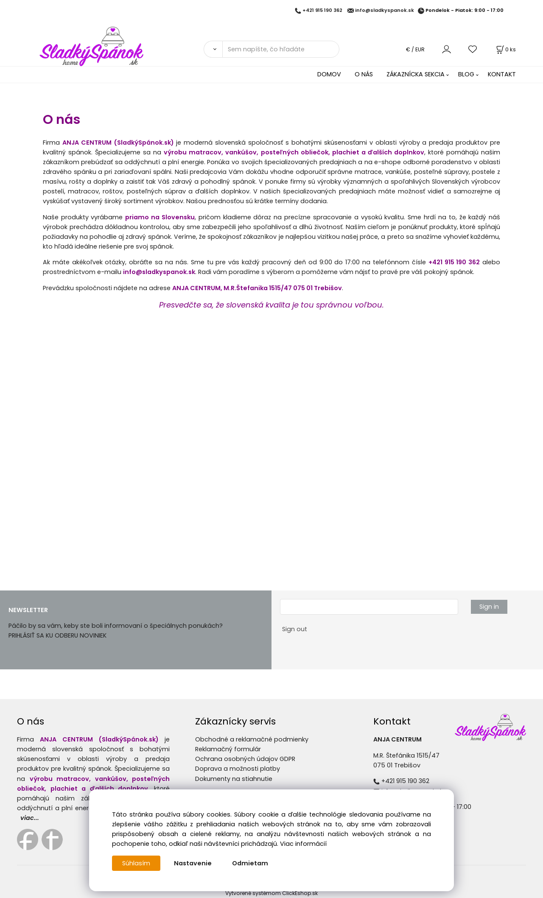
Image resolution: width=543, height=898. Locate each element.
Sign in (489, 606)
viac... (29, 818)
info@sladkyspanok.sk (384, 10)
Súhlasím (136, 863)
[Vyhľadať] (213, 49)
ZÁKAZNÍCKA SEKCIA (415, 74)
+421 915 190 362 (322, 10)
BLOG (466, 74)
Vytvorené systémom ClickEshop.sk (271, 893)
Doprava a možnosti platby (237, 768)
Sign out (294, 629)
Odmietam (250, 863)
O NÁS (364, 74)
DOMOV (329, 74)
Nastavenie (193, 863)
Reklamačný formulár (228, 749)
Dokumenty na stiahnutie (233, 779)
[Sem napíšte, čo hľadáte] (280, 49)
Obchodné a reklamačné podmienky (251, 739)
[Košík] (505, 49)
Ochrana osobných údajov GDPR (245, 759)
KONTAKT (502, 74)
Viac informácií (303, 843)
